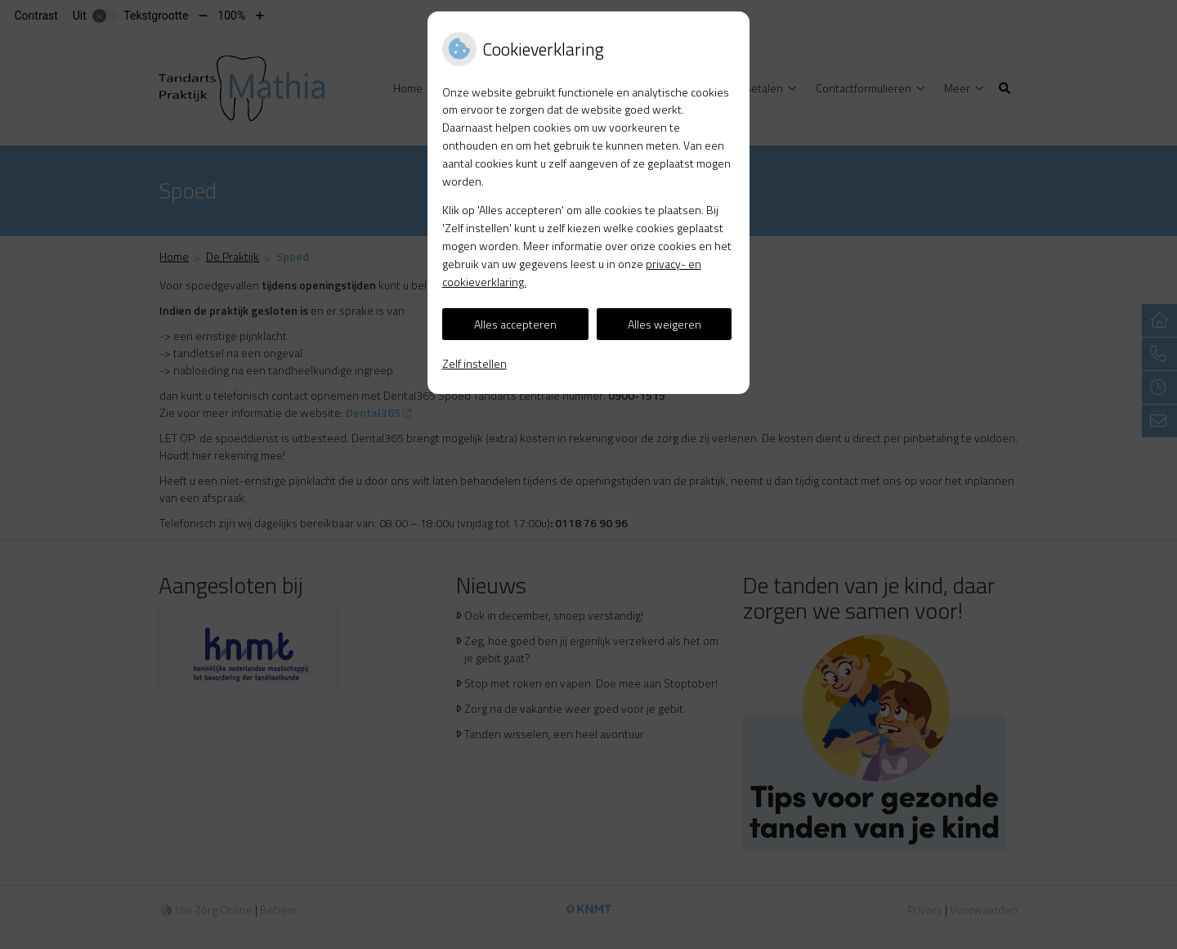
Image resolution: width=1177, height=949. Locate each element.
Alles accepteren (515, 324)
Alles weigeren (664, 324)
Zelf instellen (474, 363)
